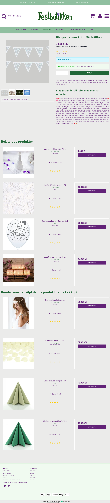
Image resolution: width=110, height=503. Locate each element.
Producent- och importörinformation (14, 99)
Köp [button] (89, 73)
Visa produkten (92, 155)
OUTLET (92, 30)
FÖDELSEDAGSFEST (61, 30)
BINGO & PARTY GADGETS (78, 30)
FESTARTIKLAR (46, 30)
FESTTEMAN (34, 30)
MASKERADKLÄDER (21, 30)
